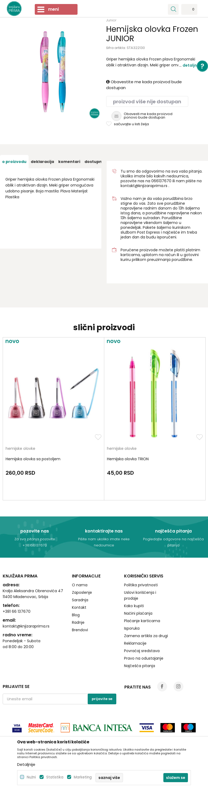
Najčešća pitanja (139, 665)
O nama (79, 585)
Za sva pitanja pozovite (34, 539)
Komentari (69, 161)
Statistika (54, 777)
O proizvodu (14, 161)
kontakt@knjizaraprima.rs (144, 185)
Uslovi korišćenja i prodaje (140, 595)
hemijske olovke (20, 449)
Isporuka (132, 628)
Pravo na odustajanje (143, 658)
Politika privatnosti (141, 585)
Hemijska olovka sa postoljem (33, 459)
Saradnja (80, 600)
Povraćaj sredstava (142, 650)
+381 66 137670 (16, 611)
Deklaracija (42, 161)
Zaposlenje (82, 592)
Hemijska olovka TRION (128, 459)
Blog (76, 615)
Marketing (83, 777)
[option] (14, 161)
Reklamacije (135, 643)
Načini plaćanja (138, 613)
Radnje (78, 622)
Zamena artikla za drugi (146, 635)
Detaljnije (192, 65)
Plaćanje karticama (142, 620)
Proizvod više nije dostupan (147, 101)
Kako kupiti (134, 606)
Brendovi (80, 630)
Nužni (31, 777)
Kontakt (79, 607)
